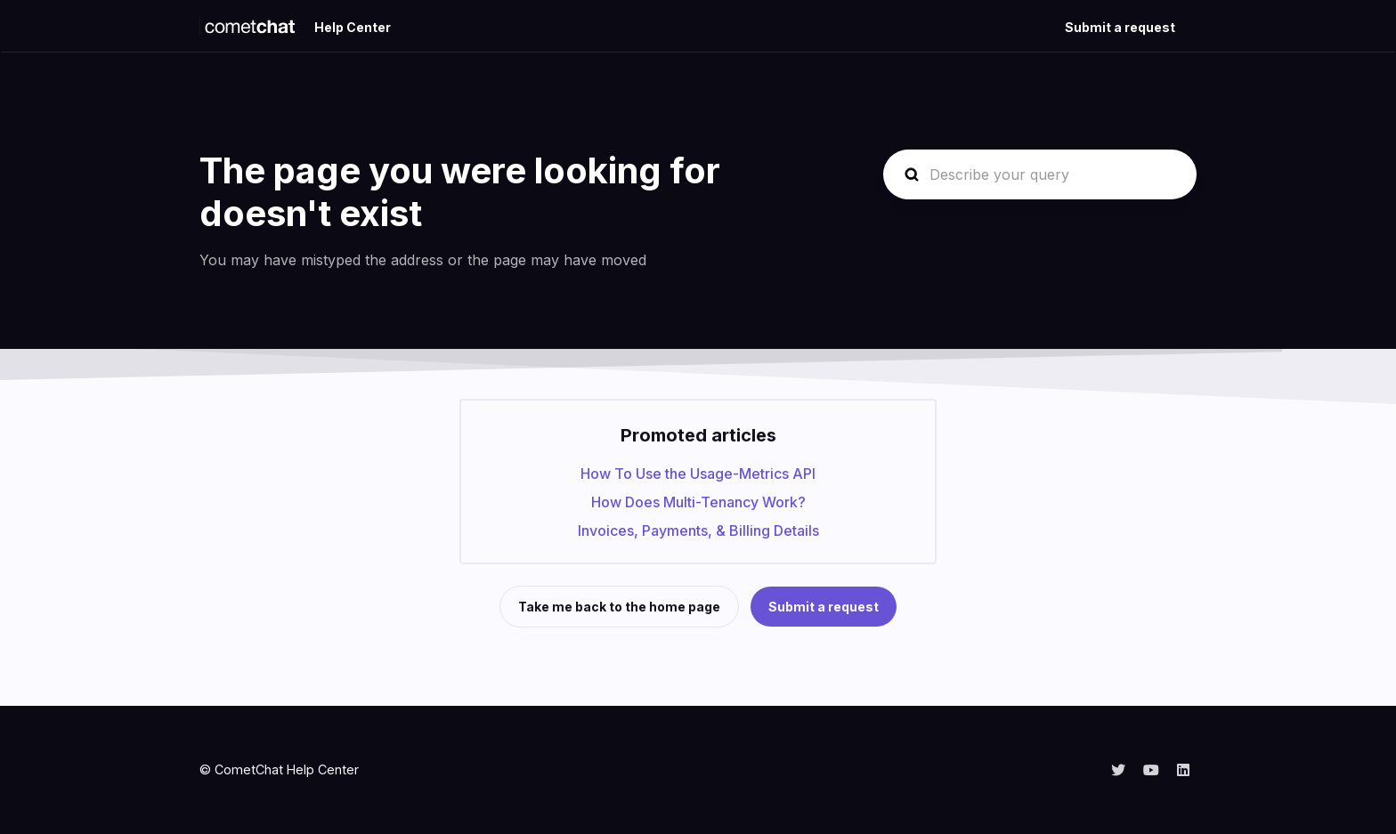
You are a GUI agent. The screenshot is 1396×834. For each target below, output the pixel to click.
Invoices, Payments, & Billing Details (698, 530)
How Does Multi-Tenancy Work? (698, 502)
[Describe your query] (1040, 174)
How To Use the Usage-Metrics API (698, 473)
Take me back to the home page (619, 606)
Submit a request (1120, 27)
